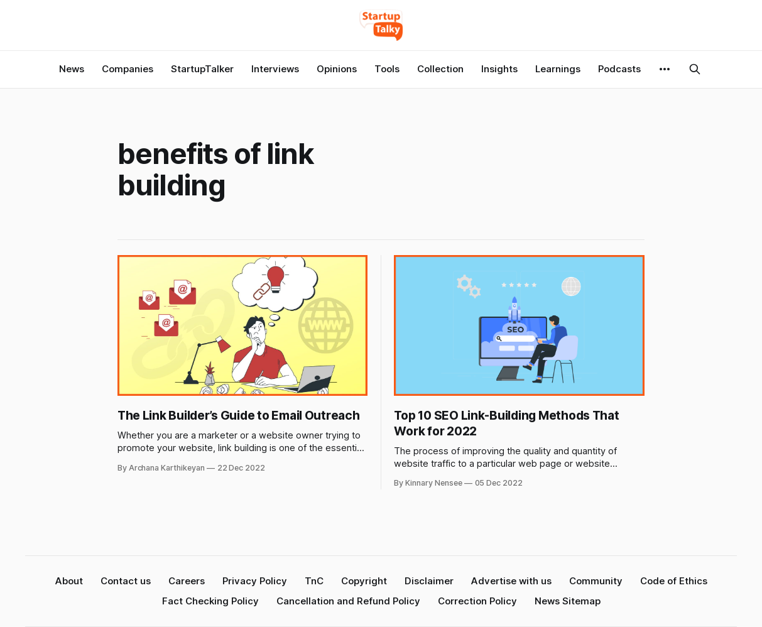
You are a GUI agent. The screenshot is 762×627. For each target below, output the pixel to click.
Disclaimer (429, 581)
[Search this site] (695, 69)
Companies (127, 69)
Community (596, 581)
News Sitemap (568, 601)
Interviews (275, 69)
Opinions (337, 69)
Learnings (557, 69)
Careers (186, 581)
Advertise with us (511, 581)
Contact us (126, 581)
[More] (665, 69)
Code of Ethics (673, 581)
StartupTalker (202, 69)
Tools (387, 69)
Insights (499, 69)
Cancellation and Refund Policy (348, 601)
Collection (440, 69)
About (69, 581)
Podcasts (619, 69)
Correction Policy (477, 601)
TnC (314, 581)
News (71, 69)
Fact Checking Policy (210, 601)
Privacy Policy (254, 581)
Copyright (364, 581)
